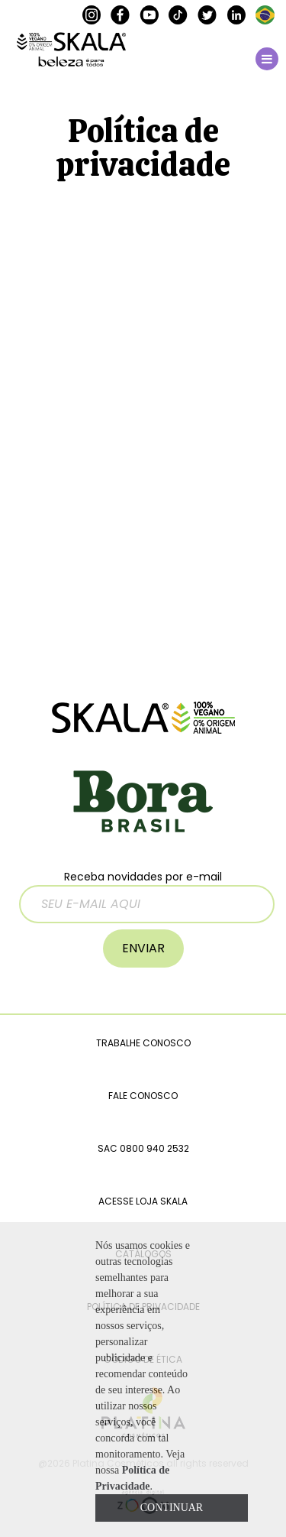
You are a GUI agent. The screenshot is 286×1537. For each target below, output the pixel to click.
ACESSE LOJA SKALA (143, 1201)
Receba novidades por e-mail (147, 896)
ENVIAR (143, 948)
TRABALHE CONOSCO (143, 1042)
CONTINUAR (171, 1507)
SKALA (71, 49)
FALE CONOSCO (143, 1095)
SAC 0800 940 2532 (143, 1148)
